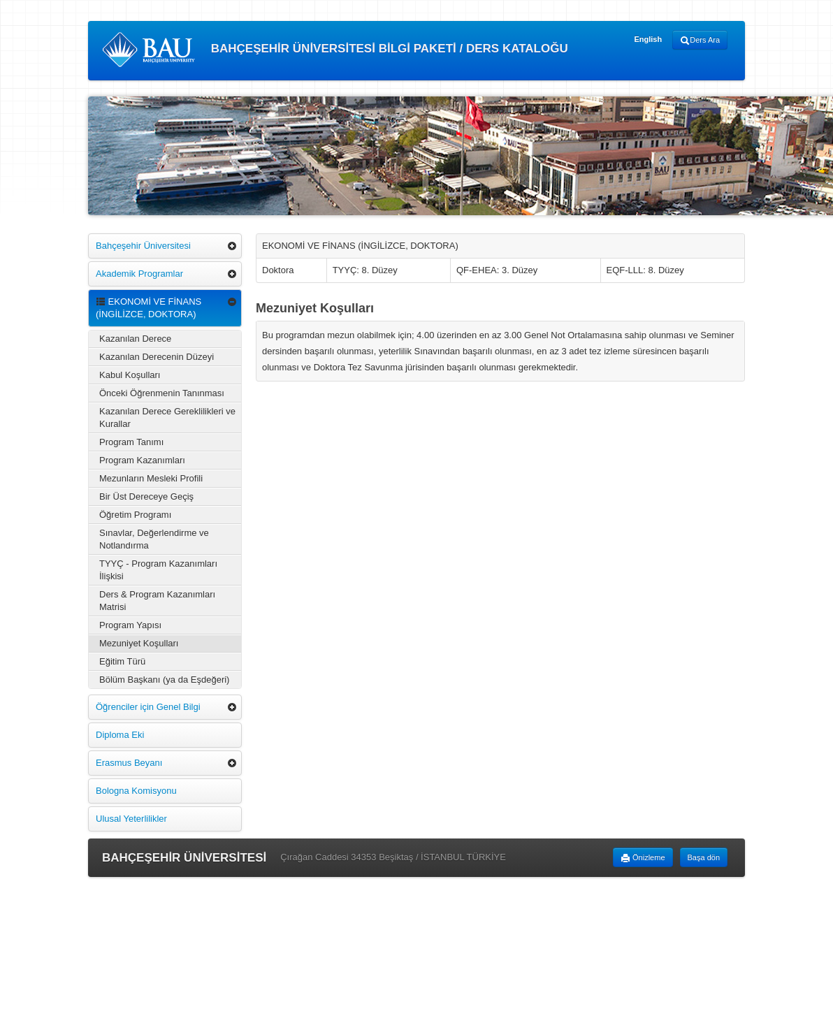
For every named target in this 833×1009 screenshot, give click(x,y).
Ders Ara (700, 40)
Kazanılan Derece (135, 338)
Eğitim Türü (122, 661)
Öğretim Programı (135, 514)
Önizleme (643, 858)
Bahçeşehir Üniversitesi (143, 245)
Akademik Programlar (139, 273)
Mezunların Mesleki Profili (151, 478)
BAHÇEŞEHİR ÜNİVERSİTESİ (184, 857)
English (648, 39)
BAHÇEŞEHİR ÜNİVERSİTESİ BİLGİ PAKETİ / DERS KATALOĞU (335, 49)
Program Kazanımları (142, 460)
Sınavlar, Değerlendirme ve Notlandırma (154, 539)
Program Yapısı (130, 625)
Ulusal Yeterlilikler (131, 818)
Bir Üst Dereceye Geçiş (146, 496)
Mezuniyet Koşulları (138, 643)
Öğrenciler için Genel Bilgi (148, 707)
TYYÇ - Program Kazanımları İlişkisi (158, 569)
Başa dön (704, 857)
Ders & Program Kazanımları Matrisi (157, 600)
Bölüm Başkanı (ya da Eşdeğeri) (164, 679)
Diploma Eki (120, 734)
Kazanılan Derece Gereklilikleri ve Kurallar (167, 417)
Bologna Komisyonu (136, 790)
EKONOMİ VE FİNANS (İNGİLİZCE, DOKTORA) (148, 307)
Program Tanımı (131, 442)
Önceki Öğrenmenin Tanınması (161, 393)
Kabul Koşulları (129, 375)
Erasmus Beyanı (129, 762)
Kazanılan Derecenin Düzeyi (156, 356)
